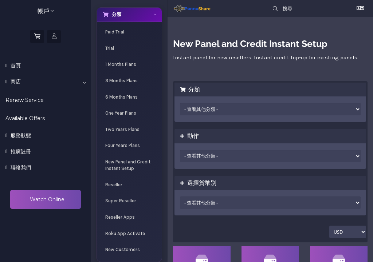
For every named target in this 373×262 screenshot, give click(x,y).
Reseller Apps (120, 217)
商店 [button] (47, 82)
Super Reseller (120, 200)
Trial (109, 48)
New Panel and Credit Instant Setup (127, 165)
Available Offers (25, 118)
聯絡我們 (20, 167)
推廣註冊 (20, 151)
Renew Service (24, 100)
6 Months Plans (121, 97)
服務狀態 (20, 135)
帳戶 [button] (46, 11)
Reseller (113, 184)
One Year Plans (120, 113)
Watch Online (46, 199)
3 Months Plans (121, 80)
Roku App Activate (125, 233)
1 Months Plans (120, 64)
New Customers (122, 249)
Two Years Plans (122, 129)
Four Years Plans (122, 145)
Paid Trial (114, 32)
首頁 (15, 65)
